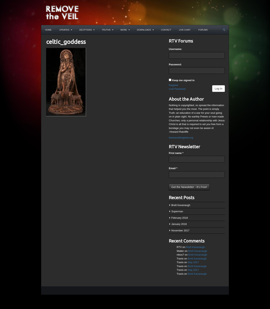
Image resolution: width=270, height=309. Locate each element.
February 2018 (179, 217)
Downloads (145, 30)
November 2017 (180, 230)
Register (173, 85)
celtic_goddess (66, 41)
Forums (203, 30)
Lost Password (177, 88)
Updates (65, 30)
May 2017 (193, 262)
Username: (175, 49)
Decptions (87, 30)
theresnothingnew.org (181, 137)
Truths (107, 30)
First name (176, 153)
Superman (177, 211)
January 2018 (179, 224)
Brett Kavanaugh (180, 205)
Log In (218, 88)
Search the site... (224, 30)
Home (48, 30)
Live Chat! (184, 30)
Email (173, 168)
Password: (175, 64)
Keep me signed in (183, 80)
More (125, 30)
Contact (166, 30)
